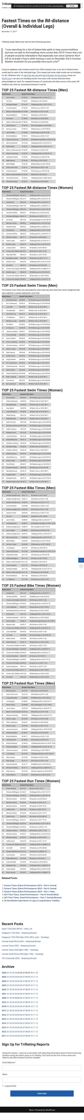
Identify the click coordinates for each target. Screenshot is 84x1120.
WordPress (50, 1117)
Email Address (8, 1070)
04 (16, 979)
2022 (4, 996)
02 (11, 979)
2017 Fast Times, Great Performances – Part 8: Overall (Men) (32, 901)
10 (31, 983)
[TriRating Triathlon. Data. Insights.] (10, 5)
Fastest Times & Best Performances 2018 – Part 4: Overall (30, 895)
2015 (4, 1026)
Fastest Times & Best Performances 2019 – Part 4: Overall (30, 892)
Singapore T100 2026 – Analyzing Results (19, 939)
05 (18, 983)
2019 (4, 1009)
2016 (4, 1022)
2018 (4, 1013)
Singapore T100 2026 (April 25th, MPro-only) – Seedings (25, 944)
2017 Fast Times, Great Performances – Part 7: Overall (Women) (33, 904)
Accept (72, 6)
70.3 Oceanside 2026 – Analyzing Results (19, 965)
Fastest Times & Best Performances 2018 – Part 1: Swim (29, 898)
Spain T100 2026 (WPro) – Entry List (17, 935)
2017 (4, 1017)
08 (26, 983)
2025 (4, 983)
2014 (4, 1030)
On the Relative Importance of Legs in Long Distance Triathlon (32, 907)
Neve (31, 1117)
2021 (4, 1000)
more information (58, 6)
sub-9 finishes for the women (54, 76)
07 (24, 983)
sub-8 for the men (31, 76)
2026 (4, 979)
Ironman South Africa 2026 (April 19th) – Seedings (22, 961)
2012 (4, 1039)
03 (13, 979)
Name (4, 1081)
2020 (4, 1005)
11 (34, 983)
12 (37, 983)
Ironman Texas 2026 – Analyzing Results (19, 952)
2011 (4, 1043)
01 (8, 979)
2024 (4, 988)
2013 (4, 1034)
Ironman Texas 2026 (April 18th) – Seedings (20, 956)
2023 (4, 992)
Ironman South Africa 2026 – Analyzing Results (21, 948)
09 (29, 983)
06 (21, 983)
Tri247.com (6, 79)
